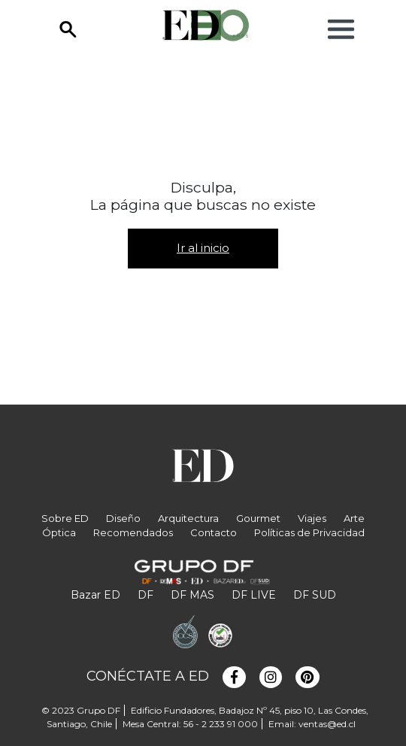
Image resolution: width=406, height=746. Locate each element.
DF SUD (314, 595)
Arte (354, 518)
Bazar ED (95, 595)
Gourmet (258, 518)
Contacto (213, 532)
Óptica (59, 532)
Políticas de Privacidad (309, 532)
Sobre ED (65, 518)
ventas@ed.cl (327, 723)
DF (145, 595)
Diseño (123, 518)
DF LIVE (254, 595)
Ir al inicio (203, 248)
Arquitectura (188, 518)
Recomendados (133, 532)
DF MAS (192, 595)
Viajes (312, 518)
